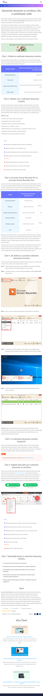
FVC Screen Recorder (20, 472)
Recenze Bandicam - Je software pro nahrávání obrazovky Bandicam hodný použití (21, 682)
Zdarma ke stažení (15, 485)
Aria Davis (6, 608)
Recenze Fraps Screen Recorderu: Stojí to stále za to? (20, 636)
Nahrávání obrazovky (12, 5)
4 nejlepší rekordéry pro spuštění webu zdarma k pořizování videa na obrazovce (20, 659)
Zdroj (5, 5)
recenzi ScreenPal (29, 457)
